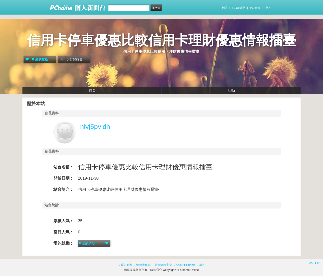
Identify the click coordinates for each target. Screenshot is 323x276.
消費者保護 (143, 265)
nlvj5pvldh (95, 126)
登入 (268, 7)
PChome (255, 7)
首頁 (92, 90)
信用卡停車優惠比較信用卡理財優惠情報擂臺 (161, 40)
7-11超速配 (238, 7)
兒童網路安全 (163, 265)
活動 (231, 90)
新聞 (224, 7)
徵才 (202, 265)
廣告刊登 (127, 265)
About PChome (186, 265)
